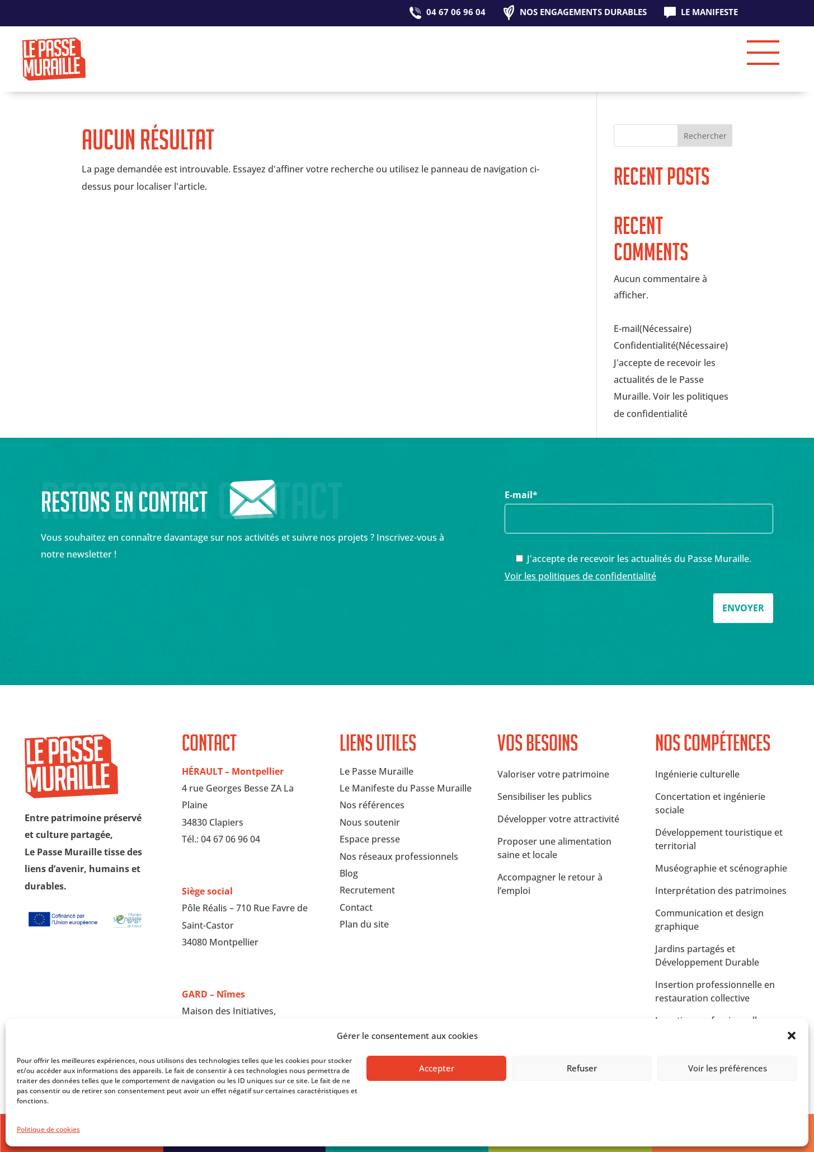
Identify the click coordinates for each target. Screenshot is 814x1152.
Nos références (372, 805)
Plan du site (364, 924)
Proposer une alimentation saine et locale (554, 848)
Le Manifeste (709, 12)
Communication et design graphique (709, 920)
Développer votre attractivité (558, 819)
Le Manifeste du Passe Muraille (406, 788)
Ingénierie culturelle (697, 774)
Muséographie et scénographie (721, 868)
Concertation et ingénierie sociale (710, 803)
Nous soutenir (370, 822)
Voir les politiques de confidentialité (580, 576)
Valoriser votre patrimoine (553, 774)
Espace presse (370, 839)
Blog (349, 873)
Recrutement (367, 890)
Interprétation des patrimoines (721, 890)
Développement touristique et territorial (719, 839)
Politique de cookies (48, 1129)
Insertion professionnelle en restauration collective (715, 991)
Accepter (436, 1068)
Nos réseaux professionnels (399, 856)
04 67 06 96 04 (456, 12)
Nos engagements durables (583, 12)
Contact (356, 907)
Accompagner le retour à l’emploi (550, 884)
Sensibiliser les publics (544, 796)
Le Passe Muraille (376, 771)
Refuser (582, 1068)
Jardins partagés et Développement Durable (707, 955)
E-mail (639, 506)
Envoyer (743, 608)
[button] (791, 1035)
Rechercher (705, 135)
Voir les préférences (727, 1068)
